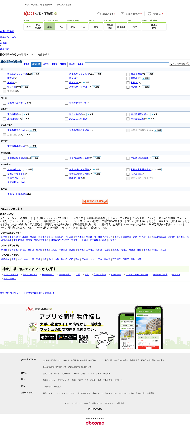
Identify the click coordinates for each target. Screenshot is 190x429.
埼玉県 (46, 64)
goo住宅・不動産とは (51, 360)
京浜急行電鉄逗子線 (141, 130)
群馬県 (80, 64)
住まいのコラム (120, 393)
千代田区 (63, 250)
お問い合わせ (97, 403)
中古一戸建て (65, 274)
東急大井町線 (75, 114)
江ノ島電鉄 (136, 173)
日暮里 (126, 259)
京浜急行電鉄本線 (16, 130)
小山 (92, 259)
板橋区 (146, 250)
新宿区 (4, 250)
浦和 (133, 259)
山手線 (4, 237)
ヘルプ (87, 403)
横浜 (20, 259)
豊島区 (116, 250)
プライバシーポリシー (73, 403)
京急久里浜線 (14, 134)
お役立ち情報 (27, 392)
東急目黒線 (12, 118)
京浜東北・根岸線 (78, 87)
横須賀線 (73, 82)
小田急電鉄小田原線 (17, 158)
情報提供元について (10, 293)
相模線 (134, 82)
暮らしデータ (10, 278)
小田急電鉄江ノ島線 (79, 158)
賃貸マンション (87, 374)
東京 (26, 259)
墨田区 (155, 250)
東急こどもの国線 (78, 118)
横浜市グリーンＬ (78, 102)
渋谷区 (163, 250)
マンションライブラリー (137, 274)
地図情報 (150, 393)
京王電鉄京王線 (45, 237)
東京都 (26, 64)
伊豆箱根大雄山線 (16, 182)
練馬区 (39, 250)
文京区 (54, 250)
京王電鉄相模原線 (16, 146)
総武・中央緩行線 (141, 237)
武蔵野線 (112, 240)
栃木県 (72, 64)
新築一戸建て (48, 274)
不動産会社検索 (160, 274)
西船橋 (85, 259)
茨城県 (63, 64)
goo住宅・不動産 (28, 359)
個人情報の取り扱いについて (54, 367)
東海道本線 (136, 74)
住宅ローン (118, 380)
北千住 (99, 259)
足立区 (132, 250)
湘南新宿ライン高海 (79, 74)
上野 (32, 259)
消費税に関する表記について (79, 367)
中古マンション (30, 274)
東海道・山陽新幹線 (17, 194)
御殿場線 (11, 91)
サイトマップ (109, 403)
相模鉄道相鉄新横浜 (141, 169)
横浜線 (134, 78)
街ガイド (108, 393)
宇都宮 (107, 259)
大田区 (124, 250)
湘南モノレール (15, 178)
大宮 (13, 259)
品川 (51, 259)
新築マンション (11, 274)
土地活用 (57, 387)
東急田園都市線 (138, 114)
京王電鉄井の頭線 (98, 240)
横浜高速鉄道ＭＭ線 (79, 173)
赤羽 (139, 259)
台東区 (23, 250)
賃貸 (87, 274)
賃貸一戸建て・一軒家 (70, 374)
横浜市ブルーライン (17, 102)
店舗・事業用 (100, 274)
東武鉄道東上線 (41, 240)
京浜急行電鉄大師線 (79, 130)
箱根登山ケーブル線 (141, 178)
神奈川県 (36, 64)
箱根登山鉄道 (75, 178)
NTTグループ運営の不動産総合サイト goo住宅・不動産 (47, 5)
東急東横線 (12, 114)
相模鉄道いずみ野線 (79, 169)
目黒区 (72, 250)
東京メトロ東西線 (123, 237)
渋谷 (38, 259)
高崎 (77, 259)
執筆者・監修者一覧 (137, 393)
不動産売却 (47, 387)
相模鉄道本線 (14, 169)
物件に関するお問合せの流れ (116, 360)
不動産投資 (116, 274)
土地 (78, 274)
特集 (45, 393)
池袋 (57, 259)
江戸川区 (90, 250)
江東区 (99, 250)
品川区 (31, 250)
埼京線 (134, 87)
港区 (46, 250)
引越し (51, 393)
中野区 (80, 250)
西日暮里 (117, 259)
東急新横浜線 (137, 118)
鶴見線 (72, 78)
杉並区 (107, 250)
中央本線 (11, 87)
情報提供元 (134, 360)
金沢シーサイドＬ (16, 173)
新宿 (44, 259)
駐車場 (98, 374)
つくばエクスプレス (103, 237)
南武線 (10, 78)
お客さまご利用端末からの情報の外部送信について (82, 360)
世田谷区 (13, 250)
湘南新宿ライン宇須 (17, 74)
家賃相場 (176, 274)
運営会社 (120, 403)
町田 (71, 259)
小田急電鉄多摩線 (140, 158)
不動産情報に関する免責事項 (38, 293)
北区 (139, 250)
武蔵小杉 (5, 259)
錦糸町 (64, 259)
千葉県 (54, 64)
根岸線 (10, 82)
